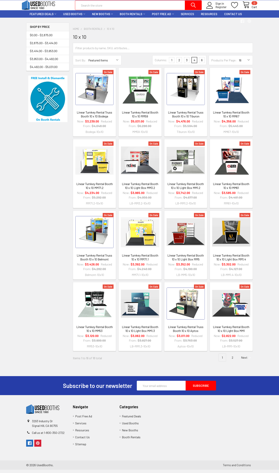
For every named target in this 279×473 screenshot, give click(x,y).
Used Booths (74, 17)
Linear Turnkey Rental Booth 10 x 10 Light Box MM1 (231, 332)
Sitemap (80, 447)
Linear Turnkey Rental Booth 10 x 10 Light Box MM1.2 (185, 189)
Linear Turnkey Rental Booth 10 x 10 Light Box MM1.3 (140, 332)
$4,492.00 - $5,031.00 (44, 70)
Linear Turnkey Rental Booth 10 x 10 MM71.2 (94, 189)
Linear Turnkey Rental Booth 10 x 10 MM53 (94, 332)
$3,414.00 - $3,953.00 (43, 54)
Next (246, 361)
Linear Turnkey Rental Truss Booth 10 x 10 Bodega (94, 117)
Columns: (161, 63)
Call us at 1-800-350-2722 (48, 436)
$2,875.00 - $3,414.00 (43, 46)
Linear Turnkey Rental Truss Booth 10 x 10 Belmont (94, 260)
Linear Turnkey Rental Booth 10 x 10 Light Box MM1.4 (231, 260)
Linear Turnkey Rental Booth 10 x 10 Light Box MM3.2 (140, 189)
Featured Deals (43, 17)
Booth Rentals (132, 17)
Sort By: (80, 63)
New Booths (102, 17)
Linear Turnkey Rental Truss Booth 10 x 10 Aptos (185, 332)
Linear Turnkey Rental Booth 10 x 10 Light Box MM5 (185, 260)
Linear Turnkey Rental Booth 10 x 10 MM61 (231, 189)
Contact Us (233, 17)
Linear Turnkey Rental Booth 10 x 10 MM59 (140, 117)
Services (187, 17)
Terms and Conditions (237, 468)
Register (216, 9)
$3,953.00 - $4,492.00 (44, 62)
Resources (209, 17)
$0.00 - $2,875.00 (41, 38)
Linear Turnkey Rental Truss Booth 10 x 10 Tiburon (185, 117)
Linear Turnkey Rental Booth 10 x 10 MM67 (231, 117)
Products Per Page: (224, 63)
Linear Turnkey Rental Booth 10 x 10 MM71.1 (140, 260)
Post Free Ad (163, 17)
